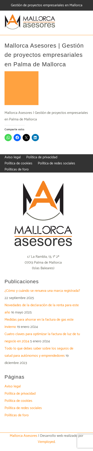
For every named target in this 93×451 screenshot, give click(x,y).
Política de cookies (18, 401)
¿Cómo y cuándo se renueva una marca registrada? (42, 291)
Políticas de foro (17, 415)
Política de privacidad (20, 394)
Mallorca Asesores (23, 436)
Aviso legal (13, 386)
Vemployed (46, 442)
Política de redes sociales (23, 408)
